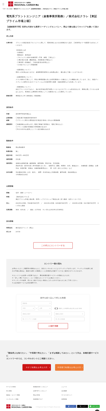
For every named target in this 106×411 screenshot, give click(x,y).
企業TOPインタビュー (40, 391)
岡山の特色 (36, 395)
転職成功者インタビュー (40, 387)
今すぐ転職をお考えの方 (37, 367)
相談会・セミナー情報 (13, 395)
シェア (72, 406)
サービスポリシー (66, 395)
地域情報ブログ (38, 399)
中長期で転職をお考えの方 (69, 367)
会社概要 (64, 391)
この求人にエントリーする (53, 245)
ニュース (64, 387)
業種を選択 (26, 314)
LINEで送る (95, 406)
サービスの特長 (11, 387)
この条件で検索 (53, 326)
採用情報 (64, 399)
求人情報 (9, 391)
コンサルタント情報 (12, 399)
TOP (4, 9)
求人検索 (9, 9)
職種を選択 (59, 314)
